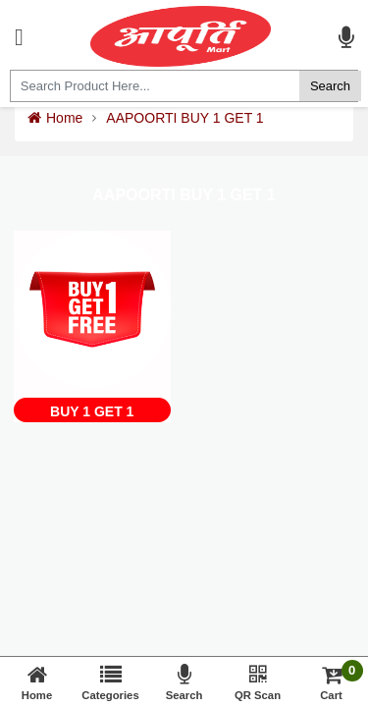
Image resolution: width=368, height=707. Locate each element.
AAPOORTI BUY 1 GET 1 (184, 118)
